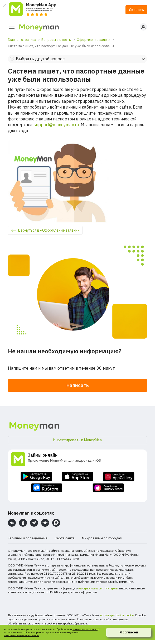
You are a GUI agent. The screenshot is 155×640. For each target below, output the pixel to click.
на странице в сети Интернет (98, 588)
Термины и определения (27, 538)
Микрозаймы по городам (102, 538)
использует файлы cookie (117, 615)
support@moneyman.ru (56, 124)
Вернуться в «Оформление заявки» (49, 230)
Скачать (136, 9)
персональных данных (85, 629)
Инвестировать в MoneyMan (77, 440)
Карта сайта (65, 538)
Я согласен (128, 632)
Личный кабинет (143, 27)
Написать (77, 385)
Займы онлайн (42, 455)
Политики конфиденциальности (21, 635)
